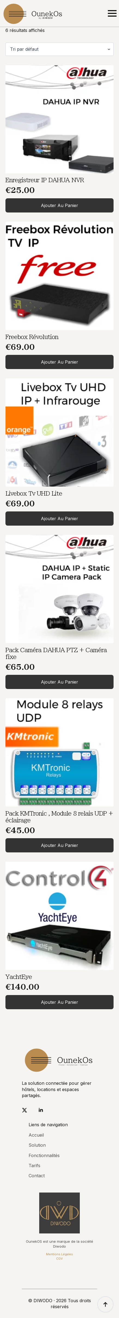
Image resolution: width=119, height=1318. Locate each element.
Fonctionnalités (44, 1155)
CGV (59, 1258)
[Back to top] (105, 1304)
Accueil (36, 1135)
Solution (37, 1145)
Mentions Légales (59, 1254)
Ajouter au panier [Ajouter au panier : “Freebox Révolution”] (59, 362)
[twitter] (24, 1110)
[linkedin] (41, 1110)
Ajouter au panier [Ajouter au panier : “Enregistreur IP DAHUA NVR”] (59, 205)
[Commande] (59, 49)
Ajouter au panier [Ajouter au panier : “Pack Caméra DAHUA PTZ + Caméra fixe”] (59, 682)
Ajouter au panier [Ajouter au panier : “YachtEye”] (59, 1002)
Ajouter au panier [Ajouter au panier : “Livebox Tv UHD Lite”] (59, 518)
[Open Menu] (112, 13)
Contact (37, 1175)
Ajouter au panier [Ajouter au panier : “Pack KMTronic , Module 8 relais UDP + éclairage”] (59, 845)
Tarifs (34, 1165)
